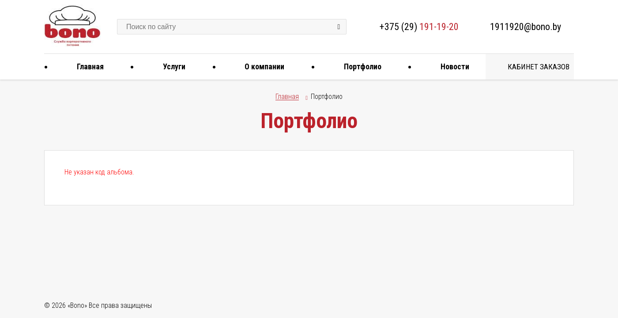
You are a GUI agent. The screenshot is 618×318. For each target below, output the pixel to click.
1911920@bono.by (525, 26)
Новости (451, 66)
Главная (87, 66)
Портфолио (359, 66)
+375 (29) (419, 26)
